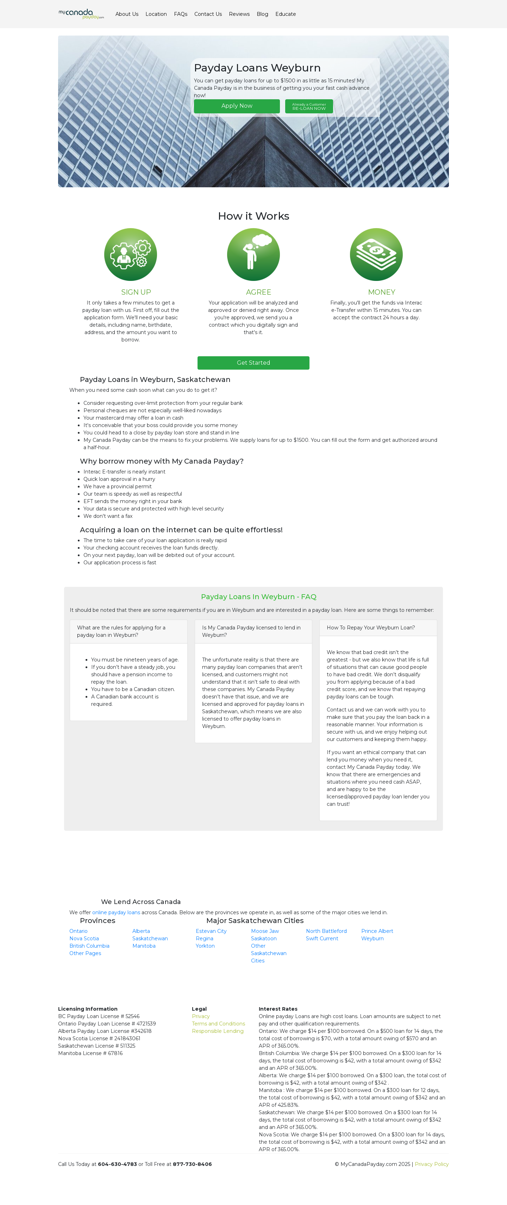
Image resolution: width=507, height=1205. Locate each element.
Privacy (201, 1016)
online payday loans (116, 912)
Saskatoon (264, 938)
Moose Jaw (265, 931)
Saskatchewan (150, 938)
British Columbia (89, 946)
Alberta (141, 931)
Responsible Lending (218, 1031)
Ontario (78, 931)
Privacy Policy (432, 1164)
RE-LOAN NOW (309, 106)
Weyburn (372, 938)
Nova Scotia (84, 938)
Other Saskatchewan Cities (269, 953)
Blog (262, 14)
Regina (204, 938)
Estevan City (211, 931)
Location (156, 14)
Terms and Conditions (218, 1024)
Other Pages (85, 953)
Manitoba (144, 946)
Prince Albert (377, 931)
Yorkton (205, 946)
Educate (285, 14)
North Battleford (326, 931)
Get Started (253, 362)
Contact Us (208, 14)
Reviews (239, 14)
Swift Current (322, 938)
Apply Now (236, 105)
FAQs (180, 14)
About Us (126, 14)
